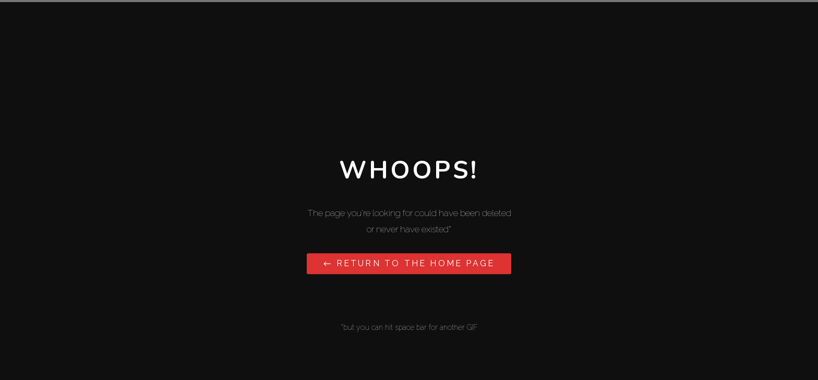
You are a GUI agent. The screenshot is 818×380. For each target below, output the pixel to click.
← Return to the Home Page (409, 263)
